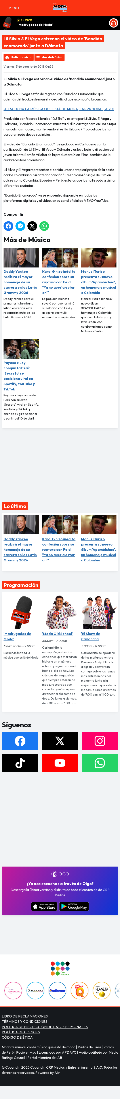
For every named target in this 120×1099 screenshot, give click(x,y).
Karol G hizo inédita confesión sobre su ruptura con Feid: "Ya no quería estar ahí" (60, 271)
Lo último (15, 506)
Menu (11, 8)
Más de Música (52, 57)
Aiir (56, 1072)
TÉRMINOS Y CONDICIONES (24, 1021)
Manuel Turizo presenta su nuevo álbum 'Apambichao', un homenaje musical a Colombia (98, 271)
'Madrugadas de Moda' (35, 25)
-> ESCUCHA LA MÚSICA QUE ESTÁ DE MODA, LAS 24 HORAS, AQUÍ (59, 109)
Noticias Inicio (21, 57)
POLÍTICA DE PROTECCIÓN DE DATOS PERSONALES (45, 1027)
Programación (21, 585)
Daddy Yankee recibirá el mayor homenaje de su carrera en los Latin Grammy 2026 (21, 271)
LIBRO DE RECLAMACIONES (25, 1016)
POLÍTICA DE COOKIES (21, 1032)
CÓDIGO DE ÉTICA (17, 1037)
